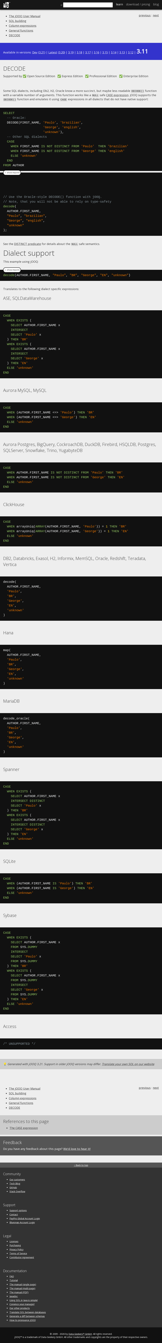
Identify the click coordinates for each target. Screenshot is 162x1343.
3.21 (41, 52)
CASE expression (117, 95)
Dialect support (28, 252)
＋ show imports (12, 171)
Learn (119, 4)
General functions (21, 30)
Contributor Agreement (21, 1256)
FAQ (11, 1275)
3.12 (130, 52)
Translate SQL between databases (27, 1311)
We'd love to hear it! (76, 1148)
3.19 (71, 52)
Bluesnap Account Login (22, 1221)
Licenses (13, 1240)
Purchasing (15, 1244)
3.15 (105, 52)
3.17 (88, 52)
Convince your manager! (21, 1303)
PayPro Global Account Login (24, 1217)
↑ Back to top (81, 1164)
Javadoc (13, 1295)
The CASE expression (23, 1127)
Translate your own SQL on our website (128, 1063)
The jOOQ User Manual (24, 16)
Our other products (19, 1307)
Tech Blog (14, 1182)
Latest (52, 52)
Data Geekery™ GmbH (80, 1332)
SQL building (17, 21)
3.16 (96, 52)
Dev (34, 52)
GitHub (13, 1186)
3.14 (113, 52)
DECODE (14, 35)
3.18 (79, 52)
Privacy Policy (16, 1248)
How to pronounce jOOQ (22, 1319)
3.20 (61, 52)
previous (145, 15)
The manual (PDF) (18, 1291)
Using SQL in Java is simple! (23, 1299)
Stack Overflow (17, 1190)
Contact (13, 1213)
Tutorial (13, 1279)
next (156, 15)
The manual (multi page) (22, 1287)
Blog (156, 4)
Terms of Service (18, 1252)
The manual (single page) (22, 1283)
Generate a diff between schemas (27, 1315)
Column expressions (22, 26)
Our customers (17, 1178)
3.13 (122, 52)
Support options (18, 1209)
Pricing (138, 4)
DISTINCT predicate (27, 243)
